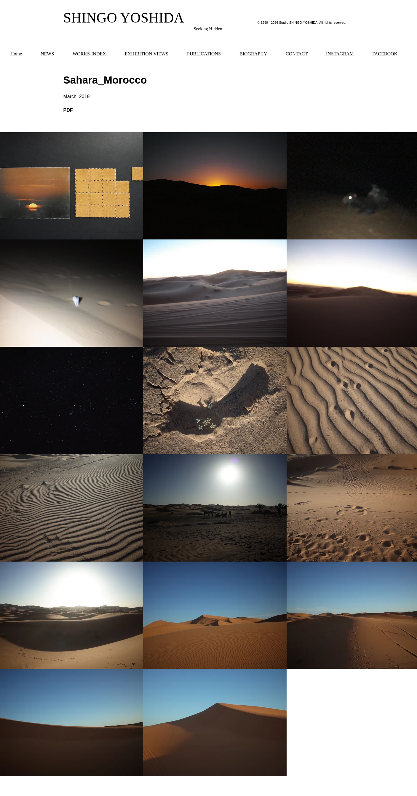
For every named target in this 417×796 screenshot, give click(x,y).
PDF (68, 110)
